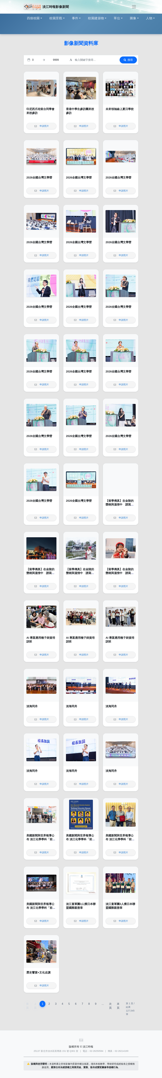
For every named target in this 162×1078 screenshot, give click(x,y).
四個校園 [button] (33, 18)
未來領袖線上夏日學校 (120, 109)
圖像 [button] (133, 18)
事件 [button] (75, 18)
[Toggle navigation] (134, 7)
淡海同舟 (32, 706)
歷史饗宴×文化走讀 (38, 972)
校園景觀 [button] (55, 18)
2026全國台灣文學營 (39, 177)
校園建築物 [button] (96, 18)
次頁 (110, 1005)
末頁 (118, 1005)
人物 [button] (149, 18)
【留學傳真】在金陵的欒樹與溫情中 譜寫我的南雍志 (120, 504)
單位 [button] (117, 18)
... (103, 1003)
